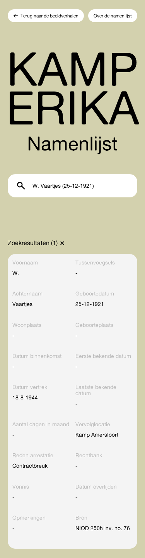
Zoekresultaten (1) (33, 242)
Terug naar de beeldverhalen (49, 16)
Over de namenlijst (113, 16)
